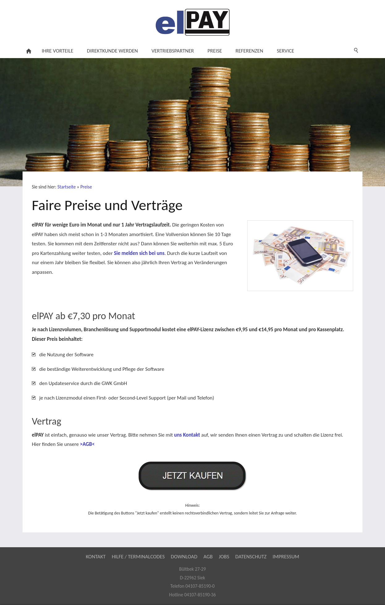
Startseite (66, 187)
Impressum (286, 556)
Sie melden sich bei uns (139, 253)
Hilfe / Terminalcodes (138, 556)
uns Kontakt (187, 435)
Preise (86, 187)
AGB (208, 556)
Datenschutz (251, 556)
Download (184, 556)
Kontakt (96, 556)
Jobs (224, 556)
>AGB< (87, 444)
